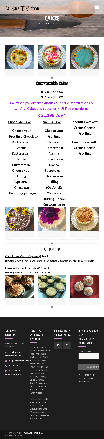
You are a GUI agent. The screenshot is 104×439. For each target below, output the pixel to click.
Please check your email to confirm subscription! (86, 378)
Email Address (84, 351)
